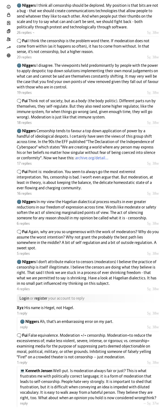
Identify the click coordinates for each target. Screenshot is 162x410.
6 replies (23, 223)
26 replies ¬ (26, 32)
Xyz (20, 307)
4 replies (23, 289)
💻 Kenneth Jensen (36, 370)
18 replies (24, 122)
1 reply (22, 313)
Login (24, 298)
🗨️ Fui (22, 40)
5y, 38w (153, 32)
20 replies (24, 57)
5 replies (23, 253)
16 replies (24, 193)
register (40, 298)
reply (24, 327)
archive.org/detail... (91, 158)
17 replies (24, 163)
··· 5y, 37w (151, 403)
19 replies (24, 92)
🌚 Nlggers (27, 5)
